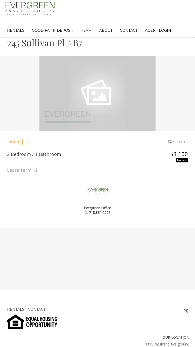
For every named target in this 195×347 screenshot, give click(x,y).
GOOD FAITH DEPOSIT (53, 30)
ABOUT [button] (105, 30)
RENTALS (15, 30)
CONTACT (128, 30)
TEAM (86, 30)
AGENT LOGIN (158, 30)
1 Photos (178, 142)
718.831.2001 (100, 212)
